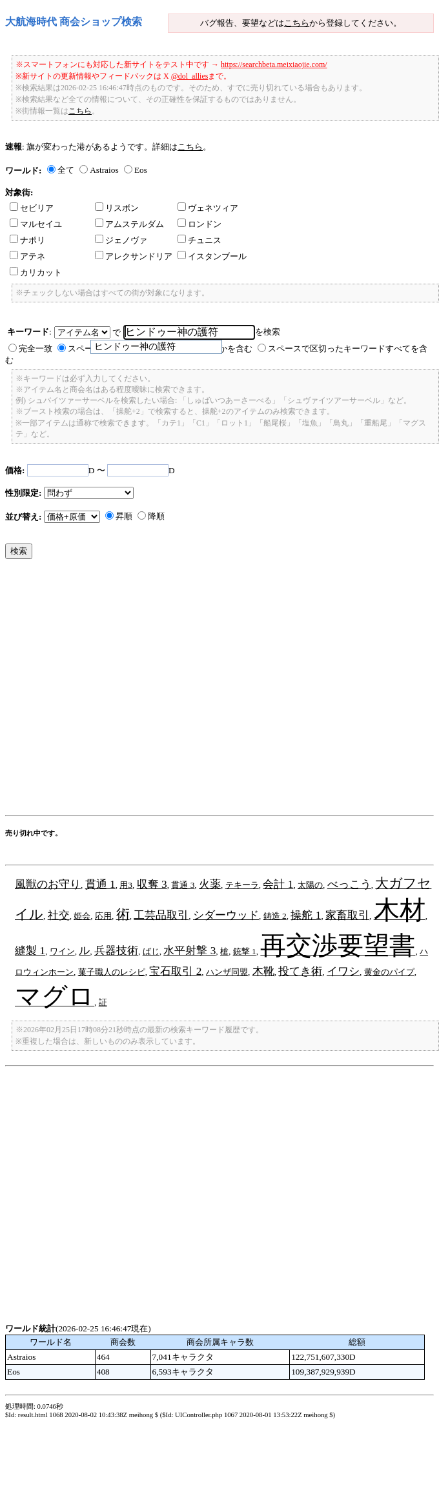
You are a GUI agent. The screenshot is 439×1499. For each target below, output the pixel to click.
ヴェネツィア (208, 208)
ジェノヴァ (121, 240)
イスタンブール (212, 256)
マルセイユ (36, 224)
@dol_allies (190, 76)
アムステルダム (129, 224)
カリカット (36, 272)
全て (65, 170)
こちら (296, 23)
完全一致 (35, 348)
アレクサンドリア (133, 256)
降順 (156, 516)
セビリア (32, 208)
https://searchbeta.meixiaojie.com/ (274, 64)
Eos (140, 170)
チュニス (199, 240)
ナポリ (27, 240)
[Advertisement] (121, 690)
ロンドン (199, 224)
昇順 (124, 516)
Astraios (104, 170)
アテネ (27, 256)
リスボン (117, 208)
